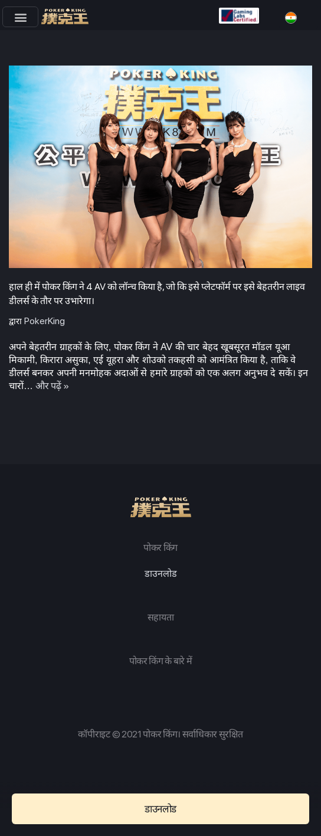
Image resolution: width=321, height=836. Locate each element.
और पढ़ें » (52, 385)
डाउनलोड (161, 573)
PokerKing (44, 320)
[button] (20, 17)
